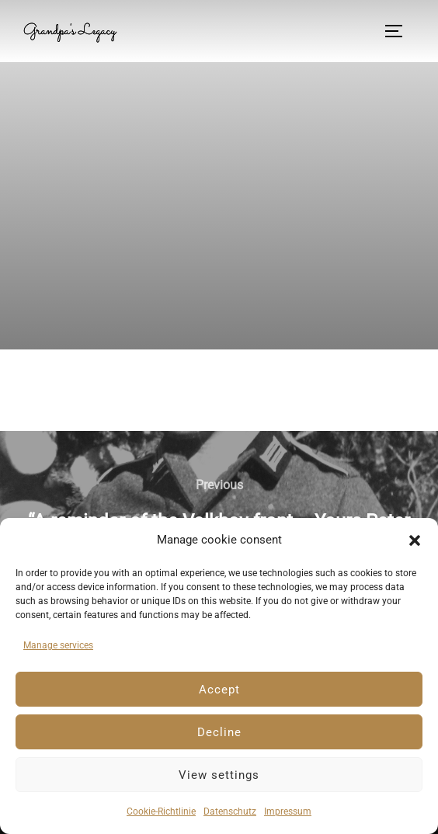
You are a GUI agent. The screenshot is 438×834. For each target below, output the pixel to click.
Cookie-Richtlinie (161, 811)
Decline (219, 732)
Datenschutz (229, 811)
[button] (414, 540)
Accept (219, 690)
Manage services (58, 645)
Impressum (287, 811)
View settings (219, 775)
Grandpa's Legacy (69, 31)
